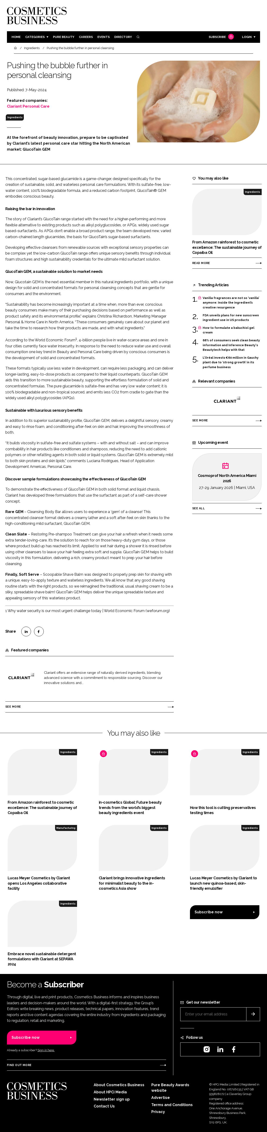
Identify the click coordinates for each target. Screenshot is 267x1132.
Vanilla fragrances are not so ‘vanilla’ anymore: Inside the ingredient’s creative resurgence (231, 303)
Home (16, 37)
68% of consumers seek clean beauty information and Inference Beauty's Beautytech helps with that (231, 345)
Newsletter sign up (112, 1099)
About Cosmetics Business (119, 1085)
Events (103, 37)
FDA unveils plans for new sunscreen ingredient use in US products (231, 318)
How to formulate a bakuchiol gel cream (228, 330)
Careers (86, 37)
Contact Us (104, 1106)
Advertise (160, 1097)
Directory (123, 37)
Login (247, 37)
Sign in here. (46, 1050)
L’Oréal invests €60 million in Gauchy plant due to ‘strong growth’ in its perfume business (230, 362)
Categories (35, 37)
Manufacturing (65, 828)
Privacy (158, 1112)
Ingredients (14, 117)
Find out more (19, 1065)
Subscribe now (209, 912)
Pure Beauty (63, 37)
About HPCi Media (110, 1092)
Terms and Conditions (172, 1105)
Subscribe (221, 37)
